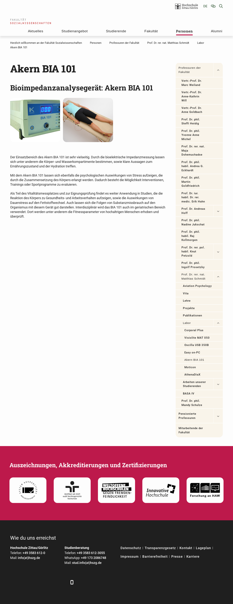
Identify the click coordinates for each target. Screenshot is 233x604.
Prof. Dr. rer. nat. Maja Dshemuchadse (193, 150)
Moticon (190, 367)
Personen (184, 31)
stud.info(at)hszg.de (87, 563)
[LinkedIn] (23, 582)
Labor (187, 322)
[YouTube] (43, 582)
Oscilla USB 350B (196, 345)
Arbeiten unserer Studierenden (194, 384)
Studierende (116, 31)
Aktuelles (35, 31)
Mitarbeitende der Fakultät (191, 430)
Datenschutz (131, 548)
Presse (177, 556)
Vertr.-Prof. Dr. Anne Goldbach (191, 110)
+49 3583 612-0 (34, 553)
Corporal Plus (194, 330)
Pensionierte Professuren (187, 416)
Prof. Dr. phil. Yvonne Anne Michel (190, 135)
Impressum (130, 556)
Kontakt (185, 548)
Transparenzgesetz (160, 548)
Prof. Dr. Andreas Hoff (193, 211)
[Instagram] (53, 582)
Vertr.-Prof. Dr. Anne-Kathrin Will (191, 96)
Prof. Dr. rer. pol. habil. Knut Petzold (193, 251)
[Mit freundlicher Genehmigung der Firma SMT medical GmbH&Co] (35, 120)
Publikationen (192, 315)
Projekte (189, 308)
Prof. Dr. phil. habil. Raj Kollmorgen (190, 236)
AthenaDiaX (192, 374)
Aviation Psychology (197, 286)
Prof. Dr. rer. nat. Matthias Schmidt (193, 276)
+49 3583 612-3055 (91, 553)
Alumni (216, 31)
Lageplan (203, 548)
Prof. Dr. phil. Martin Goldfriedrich (190, 181)
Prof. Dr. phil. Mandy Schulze (191, 403)
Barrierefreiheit (155, 556)
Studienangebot (75, 31)
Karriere (193, 556)
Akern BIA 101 (194, 359)
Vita (186, 293)
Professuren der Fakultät (190, 69)
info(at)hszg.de (29, 558)
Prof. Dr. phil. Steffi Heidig (190, 121)
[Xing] (33, 582)
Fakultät (151, 31)
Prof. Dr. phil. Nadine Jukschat (193, 222)
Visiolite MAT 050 (197, 337)
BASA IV (188, 393)
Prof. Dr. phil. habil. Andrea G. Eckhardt (192, 166)
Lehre (187, 300)
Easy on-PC (192, 352)
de (205, 6)
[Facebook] (13, 582)
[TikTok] (63, 582)
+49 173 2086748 (93, 558)
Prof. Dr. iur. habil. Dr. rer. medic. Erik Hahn (193, 197)
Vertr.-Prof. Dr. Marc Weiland (191, 83)
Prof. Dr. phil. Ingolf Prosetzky (193, 265)
